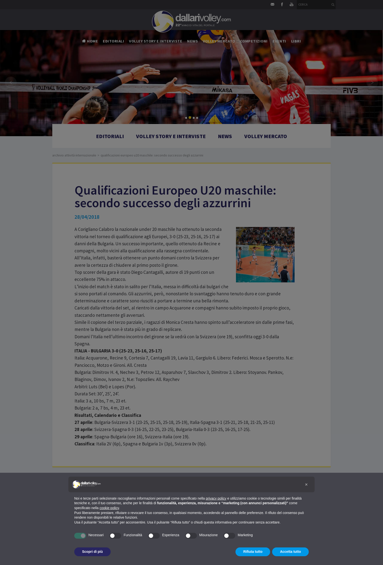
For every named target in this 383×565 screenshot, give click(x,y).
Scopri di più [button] (92, 552)
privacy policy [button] (216, 498)
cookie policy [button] (109, 508)
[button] (306, 484)
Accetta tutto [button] (290, 552)
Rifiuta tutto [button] (253, 552)
